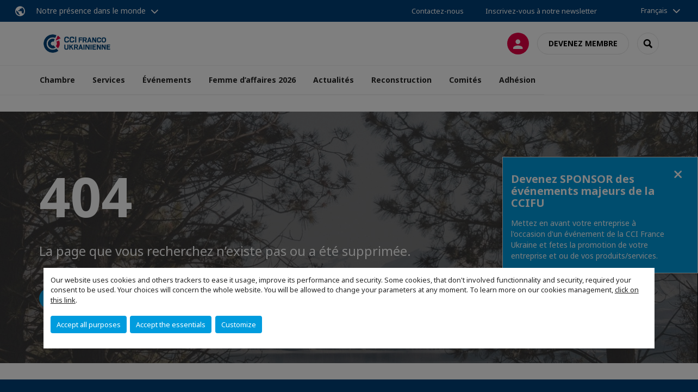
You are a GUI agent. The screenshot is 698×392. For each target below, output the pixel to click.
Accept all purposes (89, 324)
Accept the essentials (170, 324)
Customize (238, 324)
